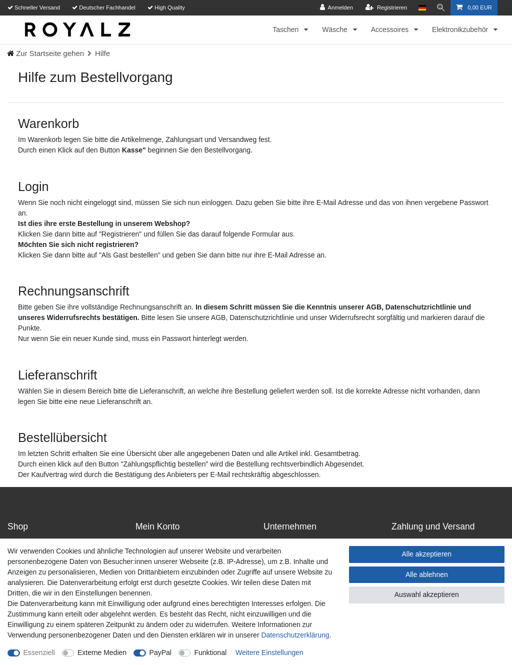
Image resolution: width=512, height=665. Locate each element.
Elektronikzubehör (461, 30)
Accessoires (390, 30)
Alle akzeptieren (427, 554)
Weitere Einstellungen (270, 652)
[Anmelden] (336, 8)
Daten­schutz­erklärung (295, 635)
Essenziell (39, 652)
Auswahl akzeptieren (426, 594)
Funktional (210, 652)
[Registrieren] (385, 8)
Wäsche (335, 30)
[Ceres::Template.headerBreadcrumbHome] (45, 53)
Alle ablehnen (427, 574)
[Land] (421, 8)
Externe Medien (102, 652)
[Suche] (440, 8)
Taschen (286, 30)
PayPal (161, 652)
